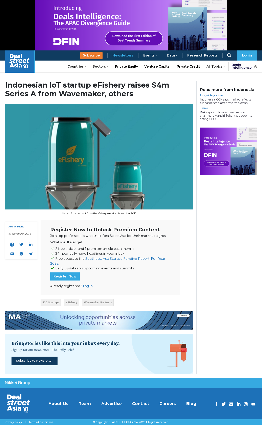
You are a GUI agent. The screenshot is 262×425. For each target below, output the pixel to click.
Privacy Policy (13, 422)
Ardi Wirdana (16, 226)
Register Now (65, 276)
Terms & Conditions (41, 422)
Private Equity (126, 66)
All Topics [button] (214, 66)
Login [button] (247, 55)
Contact (140, 403)
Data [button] (171, 55)
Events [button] (149, 55)
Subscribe (91, 55)
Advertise (111, 403)
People (204, 108)
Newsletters (122, 55)
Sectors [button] (99, 66)
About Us (58, 403)
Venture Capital (157, 66)
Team (85, 403)
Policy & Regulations (211, 95)
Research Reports (202, 55)
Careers (167, 403)
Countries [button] (75, 66)
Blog (191, 403)
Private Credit (188, 66)
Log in (88, 286)
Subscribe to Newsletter (34, 360)
